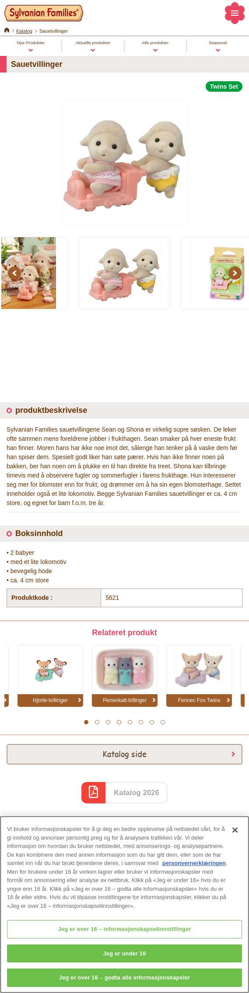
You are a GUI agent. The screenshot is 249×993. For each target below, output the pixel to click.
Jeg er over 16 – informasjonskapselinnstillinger (124, 935)
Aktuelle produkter (92, 42)
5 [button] (129, 722)
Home (6, 29)
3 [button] (108, 722)
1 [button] (86, 722)
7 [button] (151, 722)
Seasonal (218, 42)
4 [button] (118, 722)
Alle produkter (155, 42)
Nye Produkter (30, 42)
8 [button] (162, 722)
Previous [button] (16, 273)
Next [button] (236, 273)
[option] (124, 159)
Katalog (24, 31)
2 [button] (97, 722)
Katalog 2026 (136, 793)
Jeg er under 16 (124, 959)
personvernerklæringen (194, 869)
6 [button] (140, 722)
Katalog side (124, 753)
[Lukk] (235, 836)
